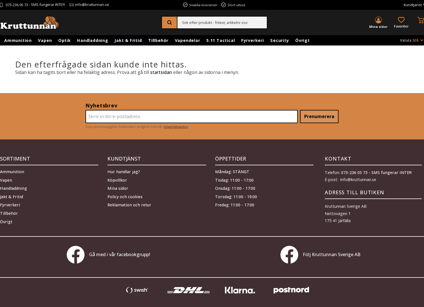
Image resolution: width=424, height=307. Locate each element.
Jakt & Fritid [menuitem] (128, 40)
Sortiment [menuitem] (15, 158)
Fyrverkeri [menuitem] (252, 40)
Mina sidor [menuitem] (378, 26)
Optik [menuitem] (64, 40)
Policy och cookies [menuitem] (125, 196)
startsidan (161, 72)
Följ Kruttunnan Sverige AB (320, 255)
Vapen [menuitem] (45, 40)
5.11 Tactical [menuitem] (220, 40)
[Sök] (169, 22)
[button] (401, 23)
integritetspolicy (176, 127)
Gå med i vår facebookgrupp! (108, 255)
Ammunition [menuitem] (18, 40)
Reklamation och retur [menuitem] (129, 204)
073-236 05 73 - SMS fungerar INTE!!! (376, 172)
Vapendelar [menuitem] (187, 40)
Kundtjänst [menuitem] (413, 5)
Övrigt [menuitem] (302, 40)
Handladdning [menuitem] (92, 40)
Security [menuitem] (279, 40)
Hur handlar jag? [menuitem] (123, 171)
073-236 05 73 (17, 5)
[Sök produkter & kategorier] (222, 22)
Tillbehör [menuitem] (158, 40)
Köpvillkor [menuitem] (117, 179)
